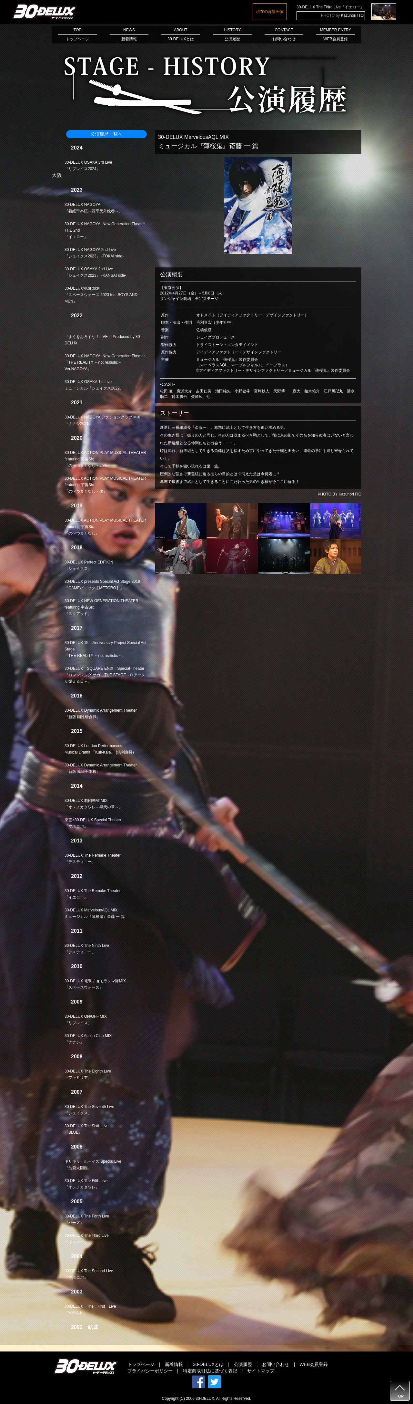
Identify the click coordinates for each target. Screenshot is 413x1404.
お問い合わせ (275, 1364)
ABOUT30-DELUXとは (180, 34)
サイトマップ (260, 1370)
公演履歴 (243, 1364)
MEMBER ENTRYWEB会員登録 (335, 34)
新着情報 (174, 1364)
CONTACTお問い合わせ (284, 34)
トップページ (141, 1364)
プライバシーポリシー (150, 1370)
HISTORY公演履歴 (232, 34)
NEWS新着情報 (129, 34)
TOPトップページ (77, 34)
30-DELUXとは (208, 1364)
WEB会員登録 (313, 1364)
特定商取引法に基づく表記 (210, 1370)
